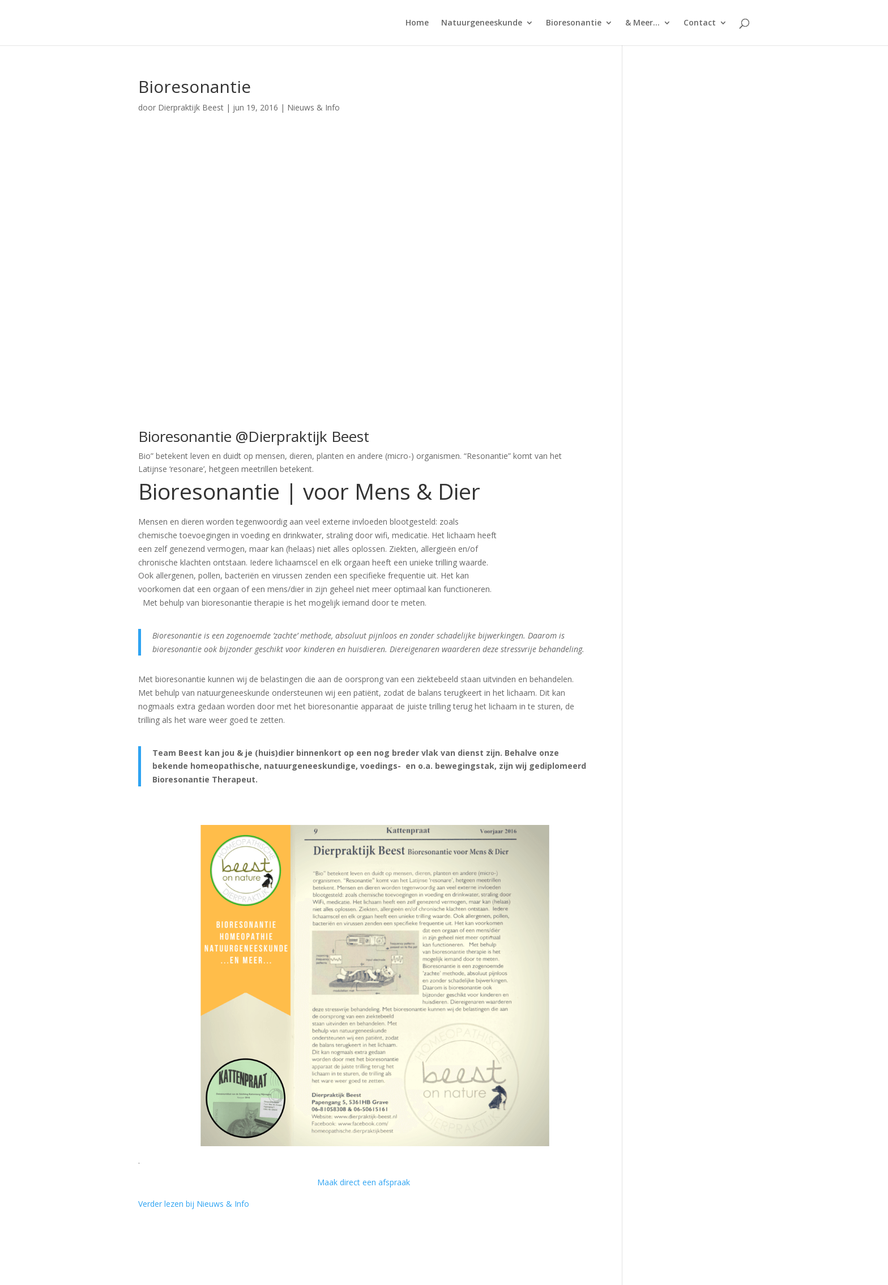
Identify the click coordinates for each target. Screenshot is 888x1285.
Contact (700, 23)
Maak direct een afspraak (363, 1182)
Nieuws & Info (313, 107)
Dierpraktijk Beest (191, 107)
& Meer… (642, 23)
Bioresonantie (573, 23)
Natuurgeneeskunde (481, 23)
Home (417, 23)
